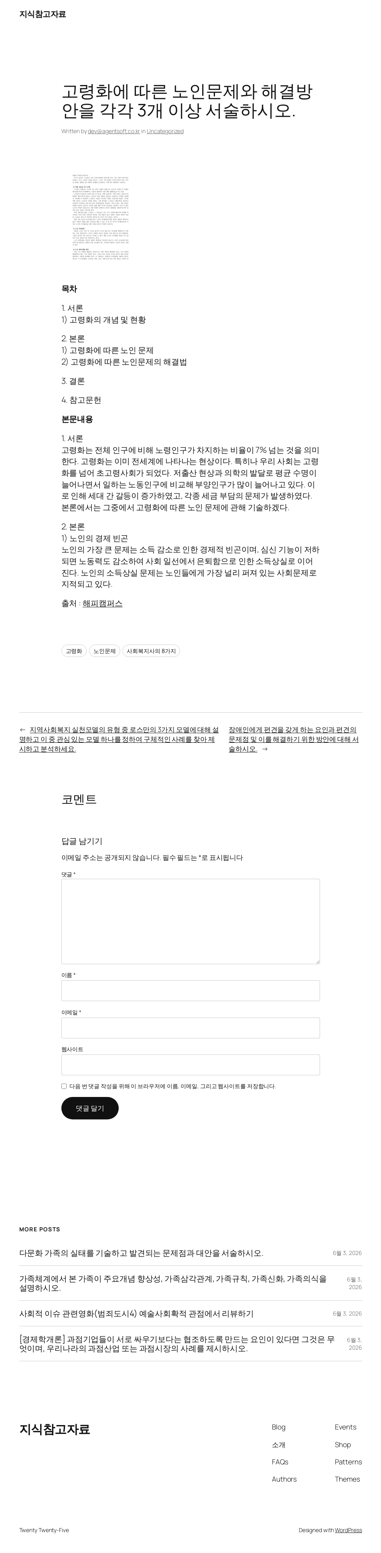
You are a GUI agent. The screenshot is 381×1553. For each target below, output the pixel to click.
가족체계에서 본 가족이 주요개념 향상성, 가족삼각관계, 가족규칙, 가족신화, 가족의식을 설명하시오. (173, 1283)
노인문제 (104, 651)
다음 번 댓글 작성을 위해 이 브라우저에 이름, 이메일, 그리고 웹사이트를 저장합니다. (172, 1086)
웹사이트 (72, 1049)
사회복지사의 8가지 (151, 651)
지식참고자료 (42, 13)
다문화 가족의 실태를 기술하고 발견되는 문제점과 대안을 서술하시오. (141, 1252)
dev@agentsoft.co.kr (114, 131)
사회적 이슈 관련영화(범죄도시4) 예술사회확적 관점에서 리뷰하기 (136, 1313)
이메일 (71, 1012)
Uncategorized (165, 131)
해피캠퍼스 (103, 602)
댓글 (68, 874)
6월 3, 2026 (347, 1253)
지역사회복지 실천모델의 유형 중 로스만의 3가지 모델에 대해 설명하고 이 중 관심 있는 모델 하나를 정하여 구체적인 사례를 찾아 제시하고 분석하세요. (119, 739)
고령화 (74, 651)
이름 (68, 975)
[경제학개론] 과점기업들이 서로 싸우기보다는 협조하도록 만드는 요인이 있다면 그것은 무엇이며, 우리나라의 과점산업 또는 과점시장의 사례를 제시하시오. (177, 1343)
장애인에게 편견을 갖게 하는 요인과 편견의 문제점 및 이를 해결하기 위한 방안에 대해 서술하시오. (294, 739)
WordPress (348, 1530)
